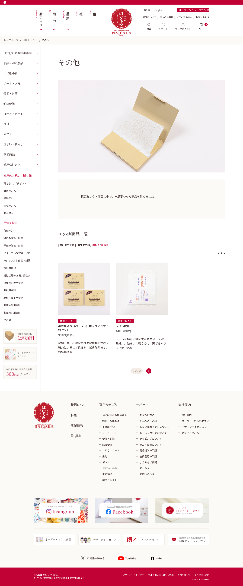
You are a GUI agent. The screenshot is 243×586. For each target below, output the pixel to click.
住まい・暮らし (13, 144)
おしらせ (144, 468)
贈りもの (52, 17)
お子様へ (8, 213)
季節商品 (9, 154)
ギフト (8, 134)
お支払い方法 (147, 415)
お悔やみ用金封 (12, 305)
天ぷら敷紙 (123, 326)
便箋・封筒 (11, 93)
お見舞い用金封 (12, 312)
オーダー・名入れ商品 (194, 421)
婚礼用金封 (10, 268)
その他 (45, 40)
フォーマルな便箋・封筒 (17, 253)
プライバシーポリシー (133, 574)
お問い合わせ (202, 17)
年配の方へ (10, 205)
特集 (79, 17)
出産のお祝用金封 (13, 283)
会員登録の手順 (148, 456)
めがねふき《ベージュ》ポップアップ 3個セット (83, 328)
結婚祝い (8, 198)
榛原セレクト (30, 40)
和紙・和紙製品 (13, 63)
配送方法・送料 (148, 421)
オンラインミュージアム (192, 10)
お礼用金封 (10, 290)
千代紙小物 (11, 73)
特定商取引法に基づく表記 (161, 574)
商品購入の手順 (148, 450)
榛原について (80, 405)
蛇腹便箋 (9, 103)
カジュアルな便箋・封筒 (17, 260)
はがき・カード (13, 113)
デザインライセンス (193, 427)
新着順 (104, 245)
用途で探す (65, 17)
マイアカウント (183, 27)
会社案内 (187, 415)
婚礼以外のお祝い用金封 (17, 275)
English (158, 10)
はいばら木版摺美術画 (18, 53)
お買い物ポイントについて (154, 427)
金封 (6, 123)
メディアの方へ (184, 17)
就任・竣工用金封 (13, 298)
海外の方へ (10, 191)
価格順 (95, 245)
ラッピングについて (151, 438)
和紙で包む (10, 230)
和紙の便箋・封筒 (13, 238)
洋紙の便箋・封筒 (13, 245)
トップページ (11, 40)
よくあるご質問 (148, 462)
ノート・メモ (12, 83)
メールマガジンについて (153, 432)
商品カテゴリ (39, 17)
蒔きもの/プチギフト (15, 183)
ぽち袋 (7, 320)
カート (202, 27)
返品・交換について (151, 444)
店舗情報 (92, 17)
